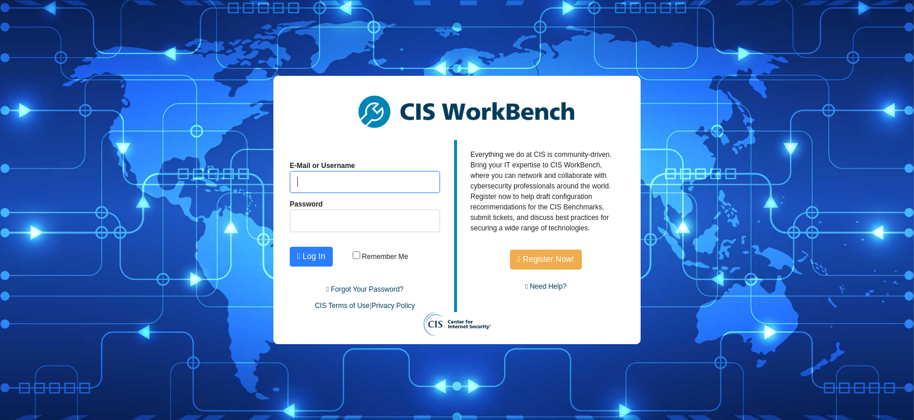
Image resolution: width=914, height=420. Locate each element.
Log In (311, 256)
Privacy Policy (393, 306)
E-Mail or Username (322, 166)
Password (306, 204)
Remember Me (381, 257)
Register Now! (546, 259)
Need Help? (546, 286)
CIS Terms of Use (342, 306)
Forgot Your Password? (364, 289)
